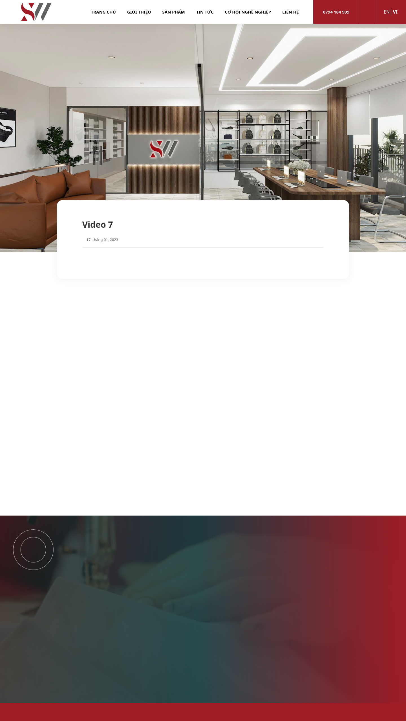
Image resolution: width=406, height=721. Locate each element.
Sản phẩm (173, 12)
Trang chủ (103, 12)
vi (395, 12)
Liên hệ (290, 12)
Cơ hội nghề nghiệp (248, 12)
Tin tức (205, 12)
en (387, 12)
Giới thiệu (139, 12)
